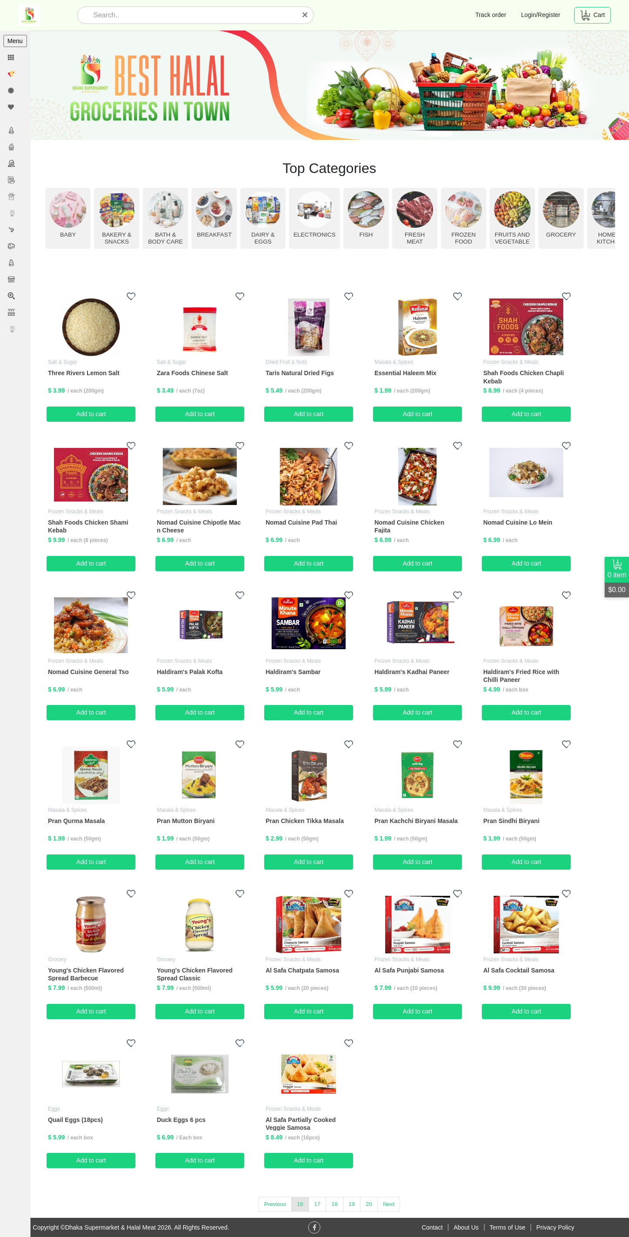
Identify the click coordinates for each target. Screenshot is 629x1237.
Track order (490, 14)
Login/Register (540, 14)
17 (318, 1204)
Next (389, 1204)
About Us (466, 1227)
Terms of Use (507, 1227)
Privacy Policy (555, 1227)
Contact (432, 1227)
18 (335, 1204)
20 (369, 1204)
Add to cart (92, 413)
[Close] (305, 15)
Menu (15, 40)
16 (300, 1204)
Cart (592, 15)
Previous (276, 1204)
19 (352, 1204)
